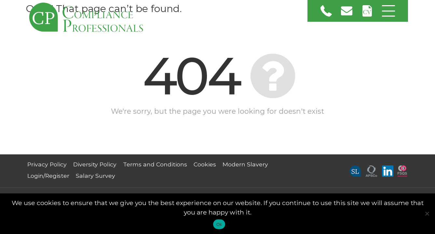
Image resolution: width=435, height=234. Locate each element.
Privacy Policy (47, 164)
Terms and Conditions (155, 164)
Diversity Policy (94, 164)
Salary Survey (95, 175)
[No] (427, 213)
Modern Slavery (245, 164)
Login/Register (48, 175)
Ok (219, 224)
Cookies (205, 164)
